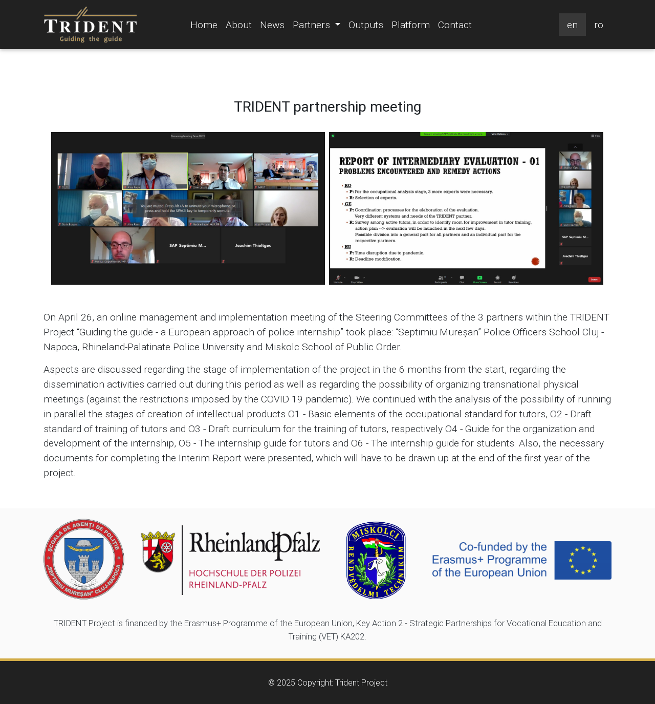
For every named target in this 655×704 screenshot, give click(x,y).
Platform (410, 24)
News (272, 24)
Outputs (365, 24)
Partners (318, 24)
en (572, 24)
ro (598, 24)
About (239, 24)
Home (203, 24)
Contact (455, 24)
